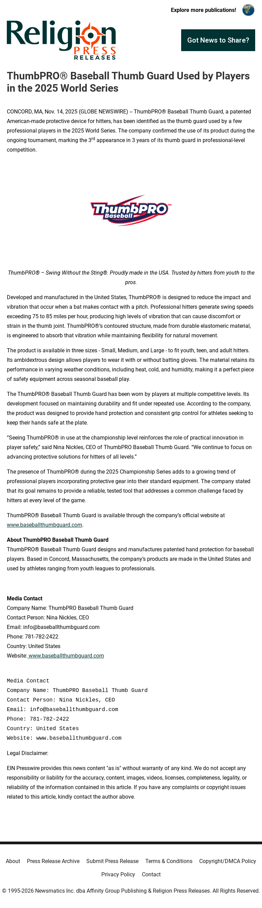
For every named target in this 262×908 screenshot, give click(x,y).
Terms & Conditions (168, 861)
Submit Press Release (112, 861)
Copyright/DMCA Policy (227, 861)
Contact (151, 874)
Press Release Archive (53, 861)
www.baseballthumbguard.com (44, 525)
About (13, 861)
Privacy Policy (118, 874)
